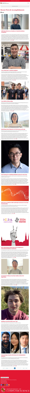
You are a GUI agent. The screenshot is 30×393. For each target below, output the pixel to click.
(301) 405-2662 (6, 383)
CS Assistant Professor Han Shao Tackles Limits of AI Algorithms (12, 276)
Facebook (1, 385)
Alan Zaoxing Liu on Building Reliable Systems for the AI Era (14, 174)
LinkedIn (7, 385)
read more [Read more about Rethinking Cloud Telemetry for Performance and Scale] (15, 138)
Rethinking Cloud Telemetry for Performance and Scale (13, 129)
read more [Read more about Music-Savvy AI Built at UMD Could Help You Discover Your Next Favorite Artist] (13, 213)
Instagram (5, 385)
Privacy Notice (7, 386)
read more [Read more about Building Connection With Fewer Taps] (8, 330)
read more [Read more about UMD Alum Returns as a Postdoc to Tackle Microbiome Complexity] (12, 40)
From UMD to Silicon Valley (7, 101)
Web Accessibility (3, 386)
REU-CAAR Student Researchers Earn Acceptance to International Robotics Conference (12, 248)
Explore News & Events (15, 6)
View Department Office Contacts (4, 377)
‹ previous (6, 368)
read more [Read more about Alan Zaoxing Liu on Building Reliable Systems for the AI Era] (14, 184)
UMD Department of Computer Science (12, 3)
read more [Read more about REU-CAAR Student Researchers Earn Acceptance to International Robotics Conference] (14, 257)
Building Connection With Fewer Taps (9, 321)
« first (3, 368)
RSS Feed (9, 385)
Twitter (3, 385)
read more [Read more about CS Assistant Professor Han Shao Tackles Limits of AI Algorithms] (15, 284)
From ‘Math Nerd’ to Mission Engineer (9, 70)
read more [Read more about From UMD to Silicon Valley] (12, 110)
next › (24, 368)
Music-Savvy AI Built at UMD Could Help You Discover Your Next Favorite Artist (14, 203)
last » (26, 368)
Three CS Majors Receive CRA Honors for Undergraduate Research (13, 355)
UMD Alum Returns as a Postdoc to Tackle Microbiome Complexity (12, 31)
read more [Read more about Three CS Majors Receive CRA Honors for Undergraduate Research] (15, 365)
